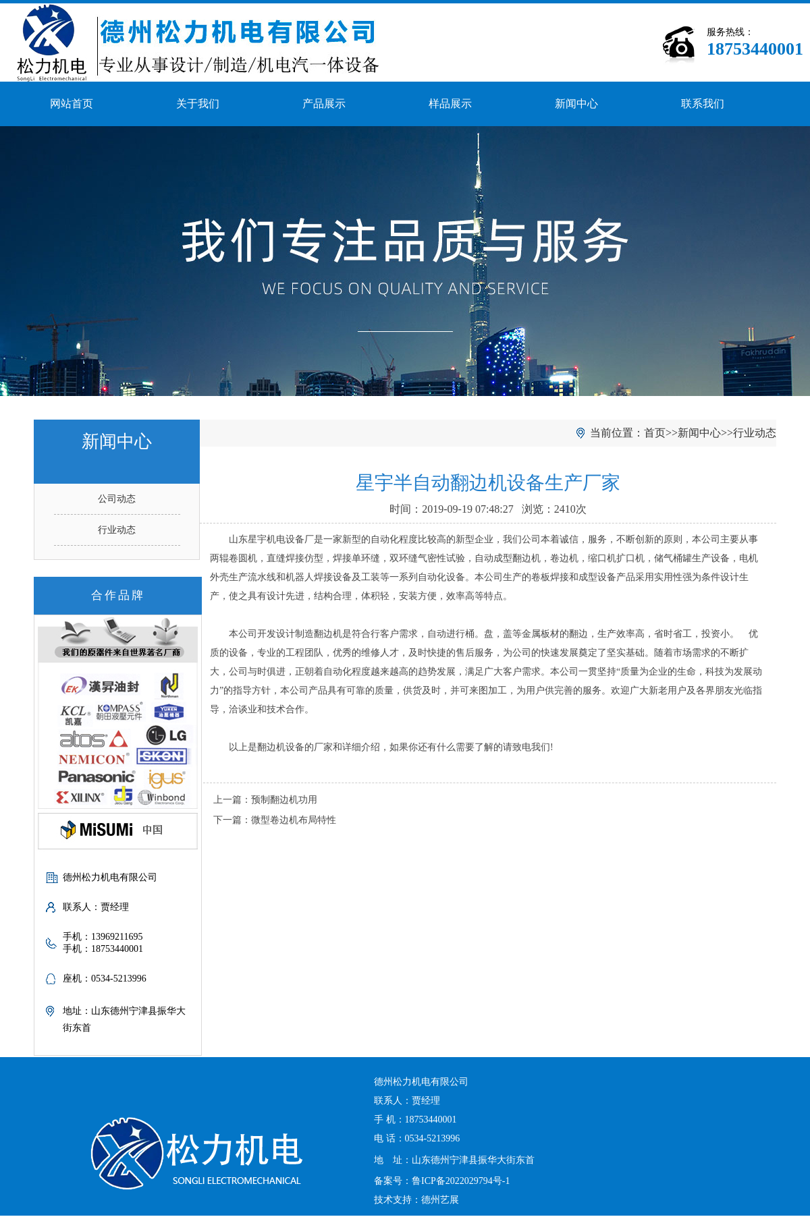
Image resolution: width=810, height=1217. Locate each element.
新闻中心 (576, 103)
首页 (655, 432)
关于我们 (197, 103)
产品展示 (324, 103)
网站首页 (71, 103)
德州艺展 (440, 1200)
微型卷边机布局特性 (293, 820)
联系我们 (702, 103)
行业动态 (117, 530)
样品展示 (450, 103)
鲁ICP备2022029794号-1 (461, 1181)
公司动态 (117, 499)
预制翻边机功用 (284, 800)
